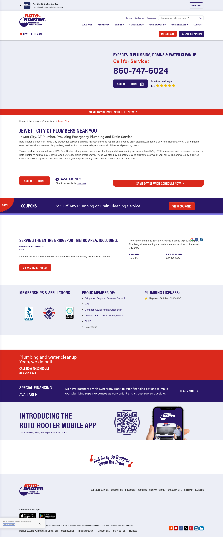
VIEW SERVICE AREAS (35, 267)
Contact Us (139, 17)
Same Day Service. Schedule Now (114, 111)
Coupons (198, 24)
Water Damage (179, 24)
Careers (128, 17)
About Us (142, 489)
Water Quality (157, 24)
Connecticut (48, 121)
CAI (87, 303)
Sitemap (188, 489)
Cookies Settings (9, 524)
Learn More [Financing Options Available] (190, 390)
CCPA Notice (119, 530)
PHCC (88, 321)
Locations (87, 24)
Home (22, 121)
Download (196, 5)
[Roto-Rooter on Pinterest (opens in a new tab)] (191, 528)
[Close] (40, 524)
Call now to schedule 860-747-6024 (34, 370)
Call (191, 34)
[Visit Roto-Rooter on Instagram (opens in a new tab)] (201, 239)
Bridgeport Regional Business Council (105, 298)
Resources (151, 17)
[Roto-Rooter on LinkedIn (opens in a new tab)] (201, 528)
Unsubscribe (67, 530)
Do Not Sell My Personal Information (38, 530)
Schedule (167, 34)
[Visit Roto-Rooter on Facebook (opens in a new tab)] (196, 239)
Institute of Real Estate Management (104, 315)
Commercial (136, 24)
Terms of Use (103, 530)
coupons (81, 183)
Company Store (157, 489)
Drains (119, 24)
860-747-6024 (140, 70)
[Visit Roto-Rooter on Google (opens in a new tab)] (191, 239)
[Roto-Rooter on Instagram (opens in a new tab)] (196, 528)
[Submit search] (201, 18)
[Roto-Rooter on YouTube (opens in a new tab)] (176, 528)
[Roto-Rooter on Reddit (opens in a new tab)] (171, 528)
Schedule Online (130, 83)
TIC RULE (133, 530)
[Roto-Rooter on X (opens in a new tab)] (186, 528)
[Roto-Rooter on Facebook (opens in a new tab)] (181, 528)
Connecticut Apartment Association (103, 309)
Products (130, 489)
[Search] (181, 18)
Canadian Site (175, 489)
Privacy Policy (85, 530)
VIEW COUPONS (181, 206)
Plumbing (103, 24)
